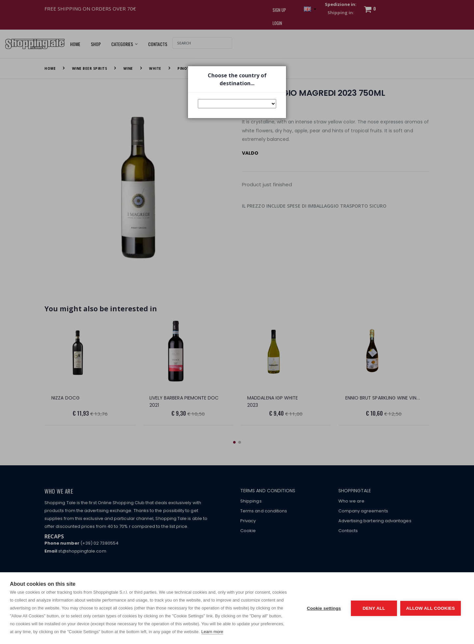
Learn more (212, 631)
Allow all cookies (430, 608)
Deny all (374, 608)
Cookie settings (324, 608)
